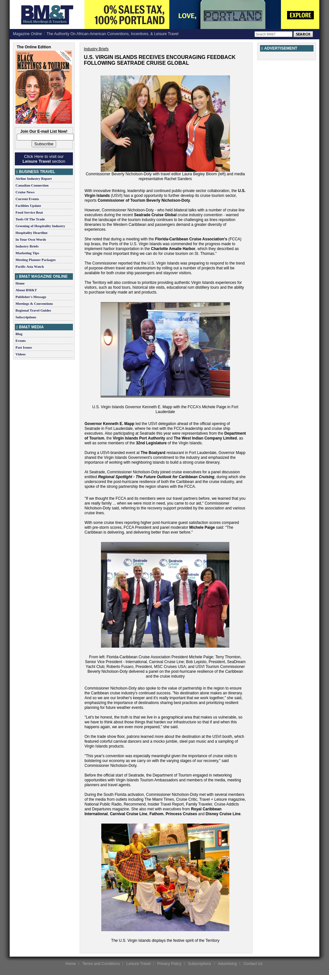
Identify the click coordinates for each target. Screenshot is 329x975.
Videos (20, 354)
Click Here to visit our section (44, 159)
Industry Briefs (27, 246)
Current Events (27, 199)
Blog (18, 334)
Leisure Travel (138, 963)
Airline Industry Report (33, 178)
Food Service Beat (29, 212)
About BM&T (26, 290)
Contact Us (253, 963)
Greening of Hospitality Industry (40, 226)
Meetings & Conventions (34, 303)
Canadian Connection (31, 185)
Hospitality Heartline (31, 233)
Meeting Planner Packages (35, 260)
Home (20, 283)
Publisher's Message (30, 297)
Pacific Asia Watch (29, 266)
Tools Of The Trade (30, 219)
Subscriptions (25, 317)
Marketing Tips (27, 253)
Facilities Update (28, 206)
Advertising (227, 963)
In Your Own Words (30, 239)
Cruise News (25, 192)
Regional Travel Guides (33, 310)
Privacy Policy (169, 963)
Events (20, 341)
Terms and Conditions (101, 963)
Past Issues (23, 347)
